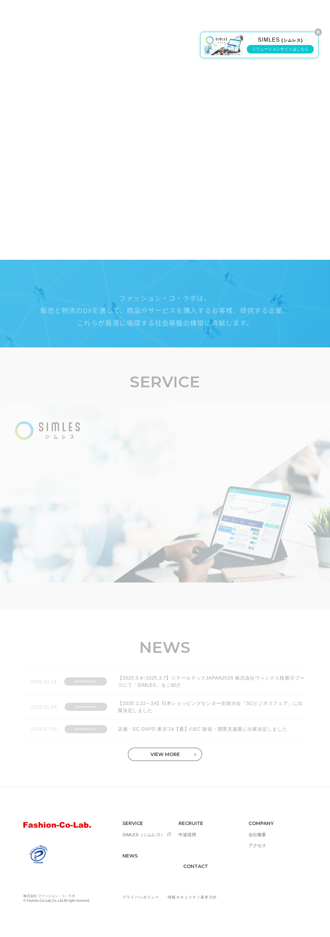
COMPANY (230, 21)
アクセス (257, 845)
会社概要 (257, 834)
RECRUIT (195, 21)
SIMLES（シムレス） (143, 834)
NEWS (165, 21)
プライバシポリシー (140, 897)
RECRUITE (191, 823)
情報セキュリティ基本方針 (192, 897)
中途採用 (187, 834)
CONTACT (195, 866)
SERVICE (135, 21)
